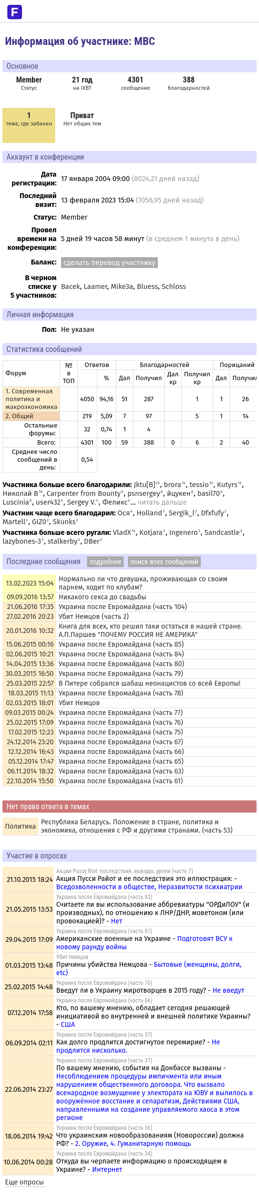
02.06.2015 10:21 (30, 654)
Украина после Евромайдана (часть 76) (121, 722)
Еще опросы (24, 1182)
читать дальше (162, 502)
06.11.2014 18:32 (30, 771)
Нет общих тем (82, 119)
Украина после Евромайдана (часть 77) (121, 713)
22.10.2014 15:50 (30, 781)
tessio (199, 484)
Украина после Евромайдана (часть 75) (121, 732)
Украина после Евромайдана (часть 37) (104, 1060)
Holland (149, 513)
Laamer (95, 286)
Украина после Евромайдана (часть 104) (123, 607)
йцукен (179, 493)
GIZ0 (39, 521)
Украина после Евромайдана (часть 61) (121, 781)
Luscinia (15, 502)
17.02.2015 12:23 (31, 732)
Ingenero (183, 532)
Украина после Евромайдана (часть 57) (104, 1034)
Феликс (115, 502)
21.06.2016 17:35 (30, 607)
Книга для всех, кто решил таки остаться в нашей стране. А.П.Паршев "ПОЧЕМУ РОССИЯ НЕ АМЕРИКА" (150, 630)
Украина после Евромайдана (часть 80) (121, 664)
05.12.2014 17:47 (31, 761)
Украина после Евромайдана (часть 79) (121, 674)
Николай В (20, 493)
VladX (122, 532)
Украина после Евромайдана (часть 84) (121, 654)
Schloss (174, 286)
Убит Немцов (79, 703)
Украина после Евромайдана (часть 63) (121, 771)
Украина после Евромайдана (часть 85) (121, 644)
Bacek (70, 286)
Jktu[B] (144, 484)
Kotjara (150, 532)
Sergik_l (181, 513)
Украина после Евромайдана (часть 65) (121, 761)
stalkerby (62, 541)
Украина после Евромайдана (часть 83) (104, 897)
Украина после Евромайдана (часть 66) (121, 752)
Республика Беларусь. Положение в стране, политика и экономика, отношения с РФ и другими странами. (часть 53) (137, 826)
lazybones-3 (21, 541)
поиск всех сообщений (164, 561)
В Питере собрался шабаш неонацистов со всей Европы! (149, 683)
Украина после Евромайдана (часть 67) (121, 742)
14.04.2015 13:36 (29, 664)
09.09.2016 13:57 (30, 597)
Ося (124, 513)
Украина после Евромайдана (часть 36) (104, 1127)
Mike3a (122, 286)
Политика (20, 826)
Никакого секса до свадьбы (103, 597)
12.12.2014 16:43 (31, 752)
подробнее (105, 561)
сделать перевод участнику (109, 262)
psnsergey (144, 493)
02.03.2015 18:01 (30, 703)
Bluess (147, 286)
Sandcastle (221, 532)
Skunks (64, 521)
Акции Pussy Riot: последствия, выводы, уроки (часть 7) (124, 871)
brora (172, 484)
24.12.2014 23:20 (30, 742)
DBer (92, 541)
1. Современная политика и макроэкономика (31, 399)
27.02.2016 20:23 (29, 616)
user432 (48, 502)
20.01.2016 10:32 (30, 631)
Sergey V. (81, 502)
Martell (13, 521)
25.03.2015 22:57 (30, 683)
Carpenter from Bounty (83, 493)
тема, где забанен (28, 119)
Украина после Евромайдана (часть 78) (121, 693)
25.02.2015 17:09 (30, 722)
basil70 (208, 493)
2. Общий (19, 416)
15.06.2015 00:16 (30, 644)
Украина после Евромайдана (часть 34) (104, 1153)
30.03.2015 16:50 (29, 674)
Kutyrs (227, 484)
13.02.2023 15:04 (30, 583)
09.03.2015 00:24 (29, 713)
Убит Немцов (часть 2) (94, 616)
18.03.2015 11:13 (31, 693)
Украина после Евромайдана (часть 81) (104, 931)
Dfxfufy (212, 513)
